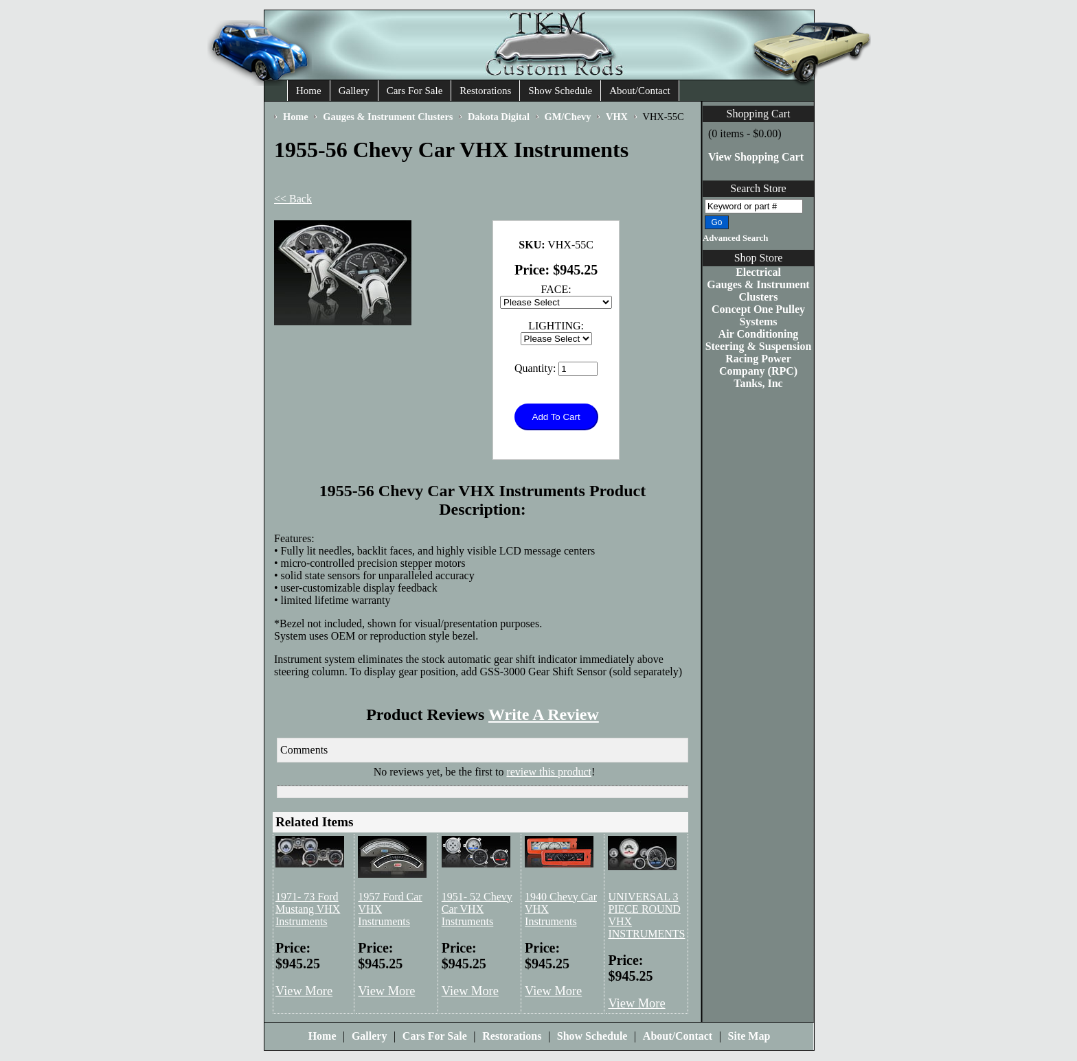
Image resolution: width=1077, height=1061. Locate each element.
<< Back (293, 199)
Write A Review (543, 714)
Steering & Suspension (758, 346)
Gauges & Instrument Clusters (758, 291)
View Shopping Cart (756, 157)
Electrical (758, 272)
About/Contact (639, 90)
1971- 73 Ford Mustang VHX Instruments (307, 909)
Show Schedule (560, 90)
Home (308, 90)
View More (303, 991)
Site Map (749, 1036)
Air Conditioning (758, 334)
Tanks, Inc (758, 383)
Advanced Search (735, 238)
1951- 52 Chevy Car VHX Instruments (477, 909)
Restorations (485, 90)
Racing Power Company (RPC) (758, 365)
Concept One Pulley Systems (758, 315)
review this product (548, 772)
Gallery (354, 90)
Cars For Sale (415, 90)
